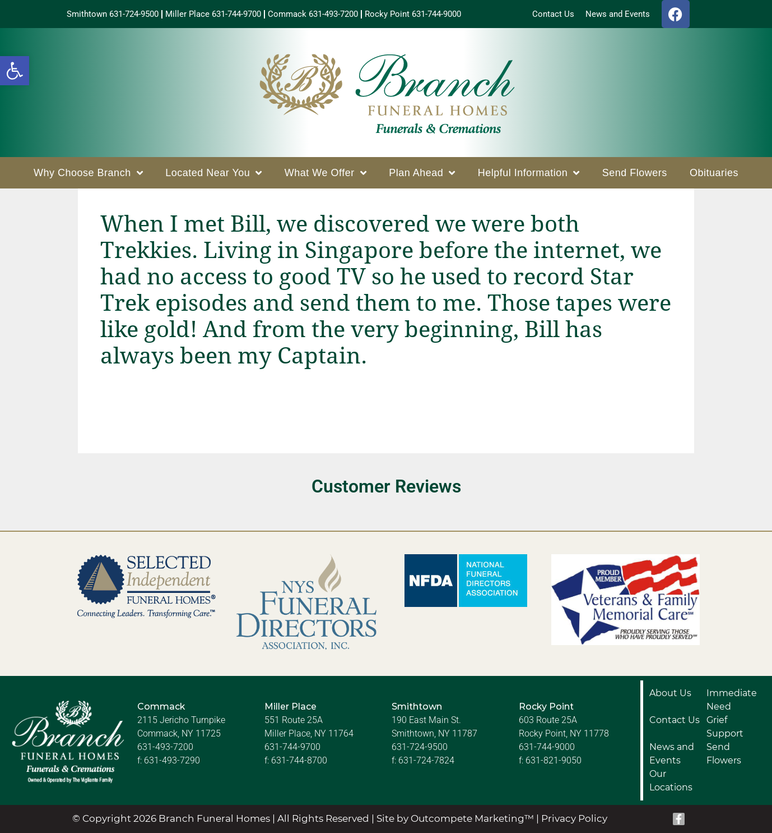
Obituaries (714, 172)
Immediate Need (731, 700)
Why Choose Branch (88, 172)
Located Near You (213, 172)
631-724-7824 (426, 760)
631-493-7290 (172, 760)
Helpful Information (529, 172)
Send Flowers (634, 172)
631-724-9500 (420, 747)
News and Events (671, 754)
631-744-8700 (299, 760)
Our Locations (670, 780)
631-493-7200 (165, 747)
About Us (670, 693)
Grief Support (724, 727)
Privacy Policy (574, 818)
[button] (14, 70)
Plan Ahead (422, 172)
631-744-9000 (547, 747)
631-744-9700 (292, 747)
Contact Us (674, 720)
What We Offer (325, 172)
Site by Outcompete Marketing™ (455, 818)
